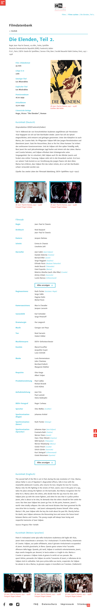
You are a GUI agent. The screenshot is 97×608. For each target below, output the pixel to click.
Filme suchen (73, 15)
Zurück (13, 31)
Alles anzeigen (43, 285)
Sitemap (82, 604)
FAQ (36, 604)
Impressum (67, 604)
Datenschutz (49, 604)
